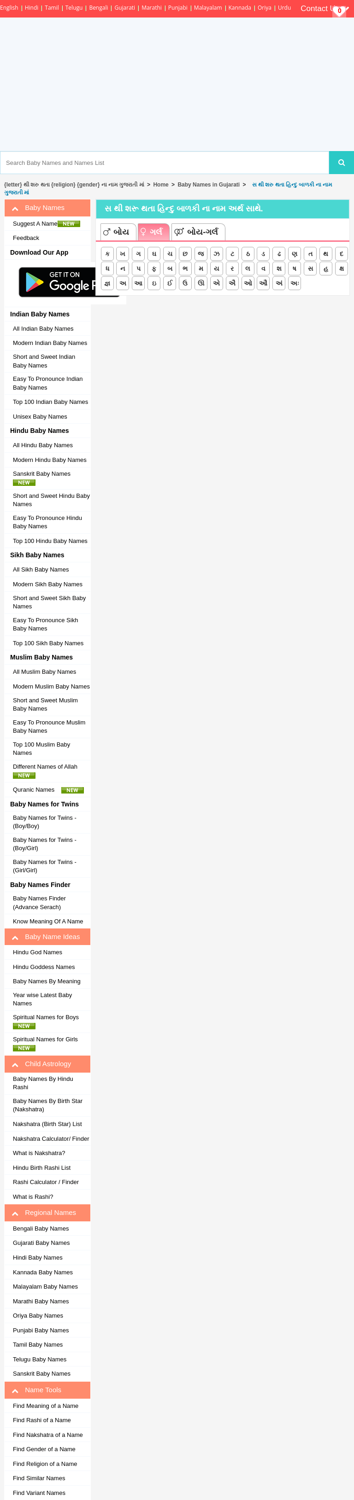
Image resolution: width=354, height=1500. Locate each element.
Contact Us (325, 8)
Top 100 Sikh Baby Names (48, 643)
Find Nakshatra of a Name (48, 1434)
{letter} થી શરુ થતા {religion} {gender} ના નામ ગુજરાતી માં (74, 184)
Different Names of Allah (48, 771)
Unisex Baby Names (40, 416)
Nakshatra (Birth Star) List (47, 1124)
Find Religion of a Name (45, 1463)
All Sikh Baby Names (41, 569)
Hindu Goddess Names (44, 966)
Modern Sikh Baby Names (48, 584)
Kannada (240, 8)
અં (279, 283)
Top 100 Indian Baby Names (50, 401)
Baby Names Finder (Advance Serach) (39, 903)
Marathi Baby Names (41, 1301)
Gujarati (124, 8)
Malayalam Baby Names (45, 1286)
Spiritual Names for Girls (48, 1043)
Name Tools (36, 1390)
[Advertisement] (212, 84)
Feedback (26, 237)
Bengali (98, 8)
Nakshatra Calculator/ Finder (51, 1138)
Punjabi (178, 8)
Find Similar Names (39, 1478)
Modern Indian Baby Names (50, 342)
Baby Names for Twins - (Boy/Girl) (45, 844)
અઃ (294, 283)
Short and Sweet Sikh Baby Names (49, 602)
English (9, 8)
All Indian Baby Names (43, 328)
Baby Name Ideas (46, 937)
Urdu (284, 8)
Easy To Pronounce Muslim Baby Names (49, 727)
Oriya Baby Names (38, 1315)
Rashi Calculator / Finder (46, 1182)
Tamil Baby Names (38, 1344)
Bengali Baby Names (41, 1228)
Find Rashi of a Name (42, 1420)
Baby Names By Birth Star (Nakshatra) (48, 1105)
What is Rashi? (33, 1196)
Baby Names (38, 208)
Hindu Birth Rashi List (42, 1167)
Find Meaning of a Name (45, 1405)
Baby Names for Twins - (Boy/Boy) (45, 822)
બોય (116, 232)
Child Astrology (41, 1064)
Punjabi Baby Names (41, 1330)
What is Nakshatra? (39, 1153)
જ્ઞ (107, 283)
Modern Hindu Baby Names (50, 459)
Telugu (74, 8)
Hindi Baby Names (38, 1257)
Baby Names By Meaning (47, 981)
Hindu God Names (37, 952)
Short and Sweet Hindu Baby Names (51, 500)
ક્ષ (341, 268)
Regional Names (44, 1212)
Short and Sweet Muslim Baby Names (45, 704)
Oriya (264, 8)
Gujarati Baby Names (41, 1242)
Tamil (52, 8)
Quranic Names (48, 790)
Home (160, 184)
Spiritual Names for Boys (48, 1021)
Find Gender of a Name (44, 1449)
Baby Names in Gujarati (208, 184)
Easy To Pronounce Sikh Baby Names (45, 624)
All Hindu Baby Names (43, 445)
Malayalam (208, 8)
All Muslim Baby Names (44, 671)
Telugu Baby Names (39, 1359)
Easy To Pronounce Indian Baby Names (48, 383)
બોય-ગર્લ (196, 232)
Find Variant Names (39, 1492)
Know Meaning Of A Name (48, 921)
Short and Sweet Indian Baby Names (44, 361)
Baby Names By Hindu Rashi (43, 1083)
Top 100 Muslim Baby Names (41, 749)
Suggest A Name (46, 224)
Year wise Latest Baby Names (42, 999)
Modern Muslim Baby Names (51, 686)
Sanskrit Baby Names (44, 478)
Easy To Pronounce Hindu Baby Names (47, 522)
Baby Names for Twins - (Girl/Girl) (45, 866)
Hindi (32, 8)
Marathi (152, 8)
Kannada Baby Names (43, 1272)
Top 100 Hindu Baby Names (50, 540)
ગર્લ (151, 232)
